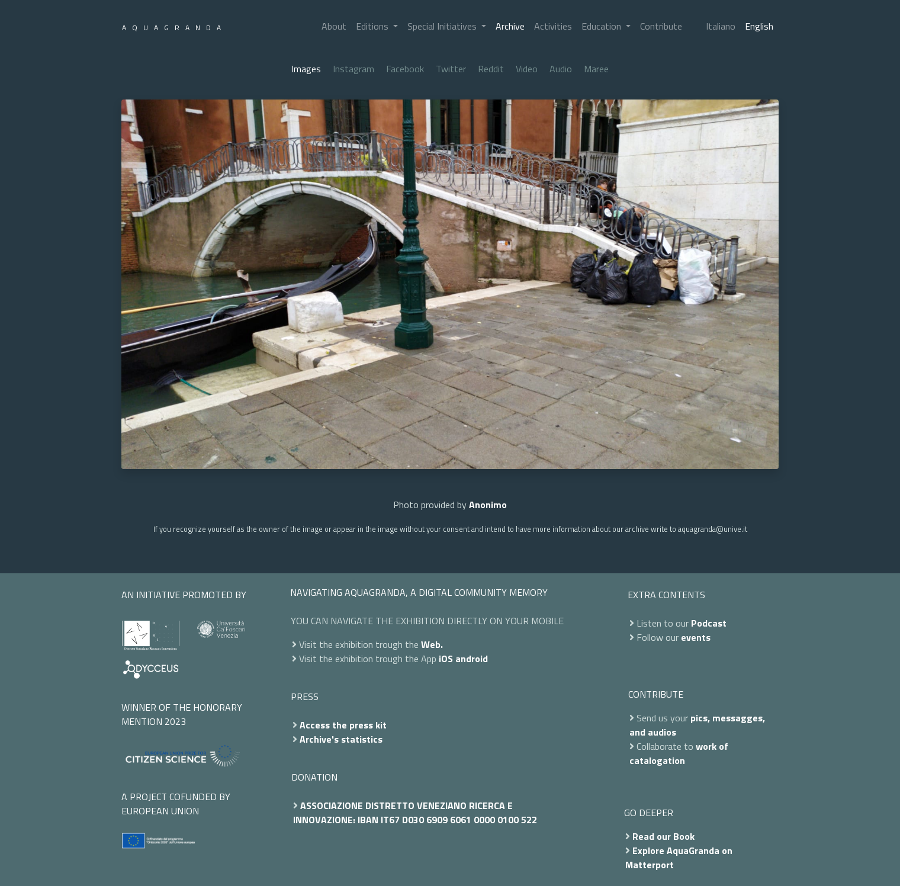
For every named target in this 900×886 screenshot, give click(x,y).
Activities (553, 26)
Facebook (405, 69)
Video (527, 69)
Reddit (491, 69)
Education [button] (602, 26)
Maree (596, 69)
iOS (446, 658)
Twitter (451, 69)
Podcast (709, 623)
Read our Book (663, 836)
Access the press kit (343, 725)
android (471, 658)
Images (306, 69)
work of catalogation (678, 753)
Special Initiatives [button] (443, 26)
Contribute (661, 26)
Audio (560, 69)
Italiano (720, 26)
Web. (432, 644)
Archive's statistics (341, 739)
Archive (510, 26)
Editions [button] (373, 26)
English (759, 26)
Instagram (353, 69)
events (696, 637)
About (334, 26)
